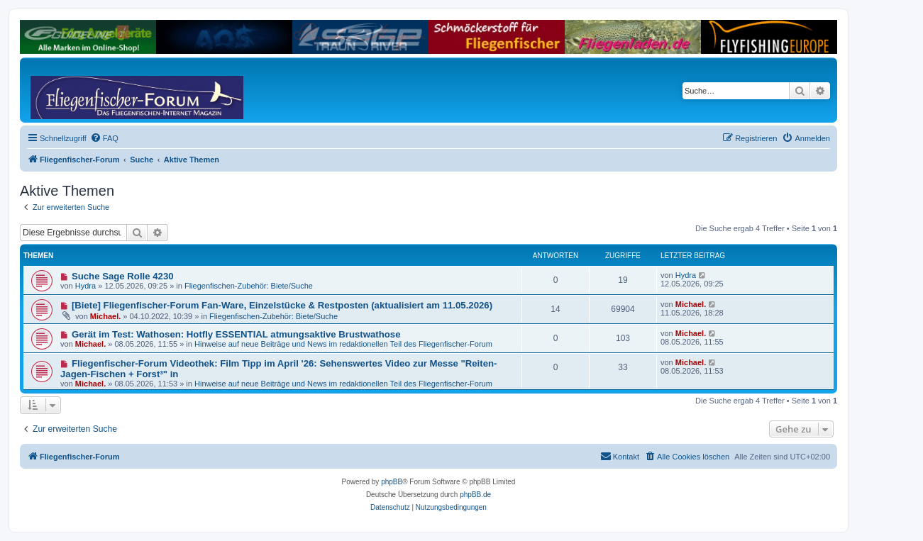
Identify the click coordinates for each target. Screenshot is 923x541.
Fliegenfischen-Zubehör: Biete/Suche (248, 285)
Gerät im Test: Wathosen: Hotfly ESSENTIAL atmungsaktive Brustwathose (236, 334)
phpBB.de (475, 494)
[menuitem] (104, 138)
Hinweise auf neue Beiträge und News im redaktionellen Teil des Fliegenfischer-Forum (343, 344)
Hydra (85, 285)
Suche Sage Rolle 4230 (123, 276)
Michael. (105, 316)
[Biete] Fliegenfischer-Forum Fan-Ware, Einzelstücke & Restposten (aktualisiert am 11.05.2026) (282, 305)
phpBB (391, 482)
